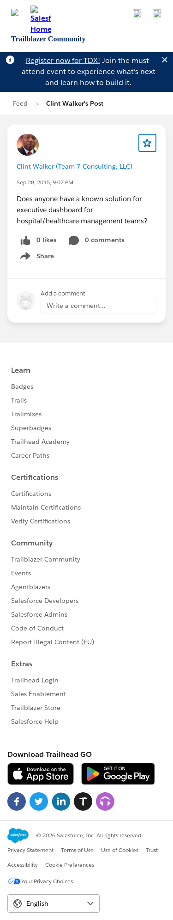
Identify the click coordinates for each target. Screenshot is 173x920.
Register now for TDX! (63, 60)
